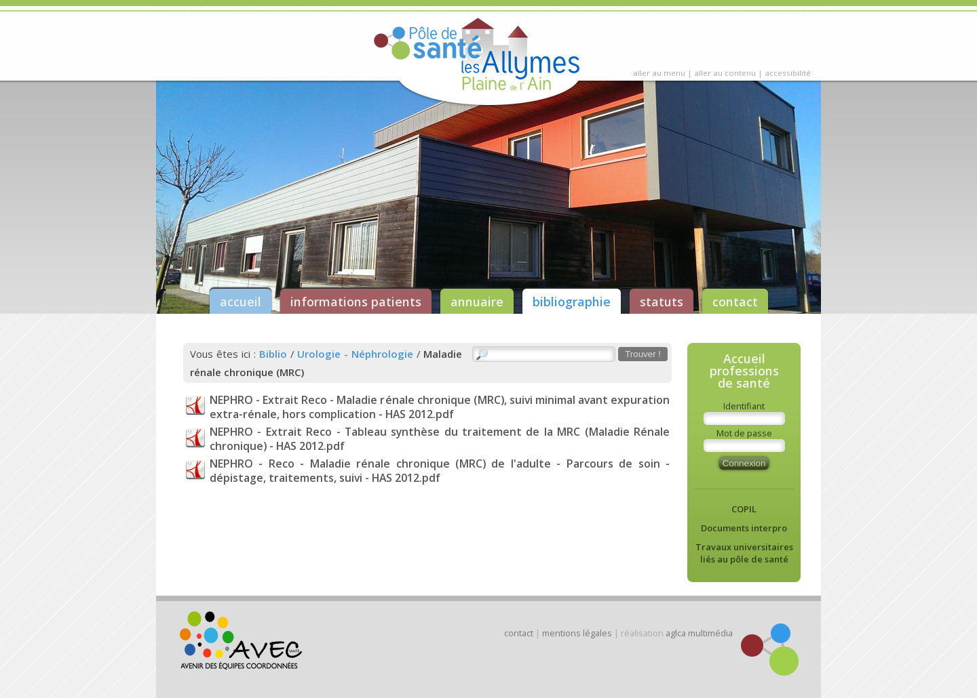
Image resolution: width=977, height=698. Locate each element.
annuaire (477, 301)
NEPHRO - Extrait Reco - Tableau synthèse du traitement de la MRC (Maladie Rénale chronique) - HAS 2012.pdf (440, 438)
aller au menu (659, 73)
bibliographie (572, 301)
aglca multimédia (699, 633)
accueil (240, 301)
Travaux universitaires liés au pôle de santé (744, 553)
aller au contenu (725, 73)
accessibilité (788, 73)
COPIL (743, 509)
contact (735, 301)
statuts (661, 301)
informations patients (355, 301)
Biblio (273, 354)
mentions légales (577, 633)
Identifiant (744, 406)
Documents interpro (744, 528)
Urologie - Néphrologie (355, 354)
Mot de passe (744, 433)
